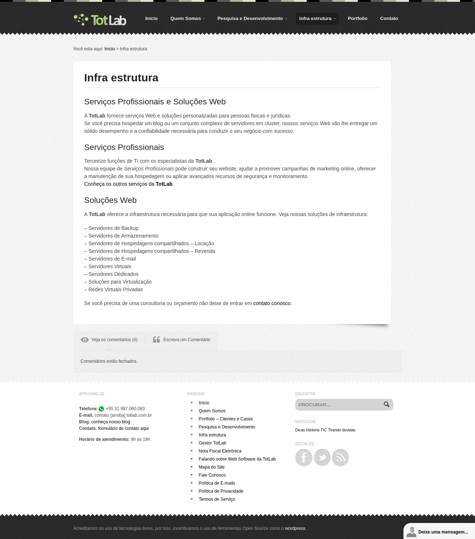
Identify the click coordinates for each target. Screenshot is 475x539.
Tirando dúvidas (341, 430)
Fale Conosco (212, 475)
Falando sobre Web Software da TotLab (237, 459)
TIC (324, 430)
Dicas (300, 430)
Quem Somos (187, 20)
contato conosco (272, 303)
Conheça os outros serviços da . (129, 184)
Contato (389, 18)
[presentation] (109, 340)
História (312, 430)
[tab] (109, 340)
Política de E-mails (217, 483)
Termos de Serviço (217, 499)
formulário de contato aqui (123, 428)
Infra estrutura (316, 20)
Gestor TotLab (212, 443)
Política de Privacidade (221, 491)
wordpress (295, 528)
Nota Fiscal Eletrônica (220, 451)
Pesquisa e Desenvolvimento (251, 20)
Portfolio (357, 18)
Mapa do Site (212, 467)
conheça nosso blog (110, 421)
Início (151, 18)
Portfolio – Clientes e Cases (226, 418)
